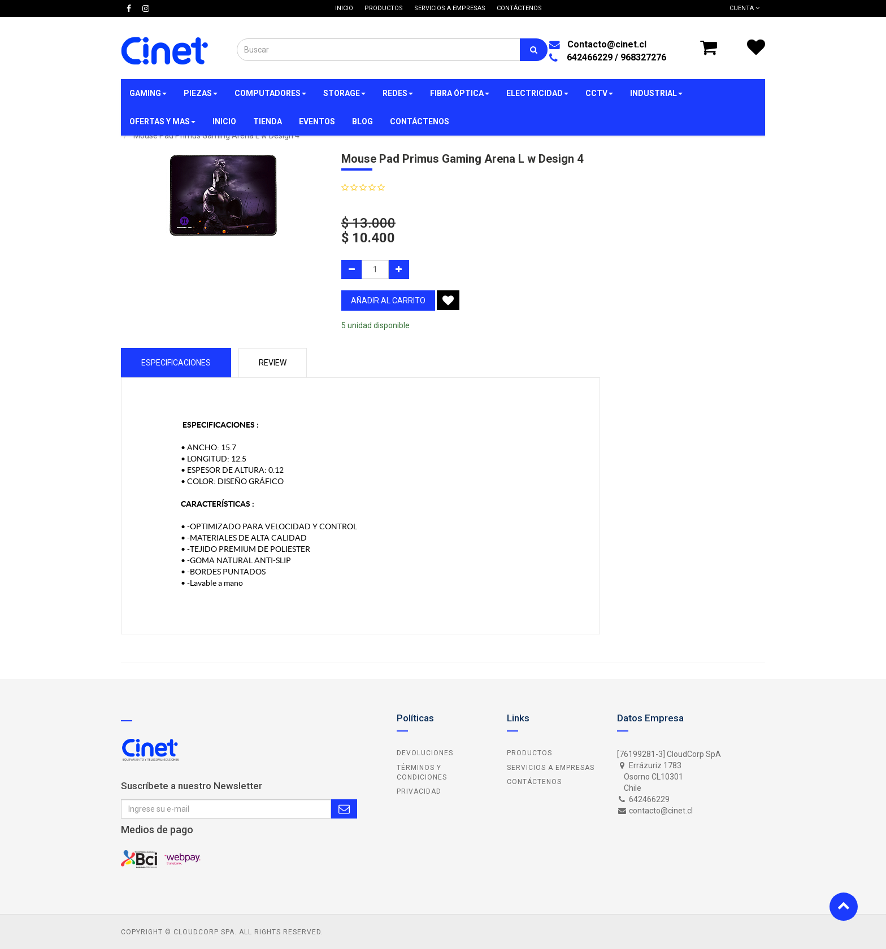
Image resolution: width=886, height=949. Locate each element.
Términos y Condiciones (422, 772)
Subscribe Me (344, 809)
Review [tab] (272, 362)
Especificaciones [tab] (176, 362)
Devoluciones (425, 753)
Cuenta (744, 8)
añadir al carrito (388, 300)
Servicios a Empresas (550, 768)
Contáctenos (534, 782)
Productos (529, 753)
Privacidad (419, 791)
